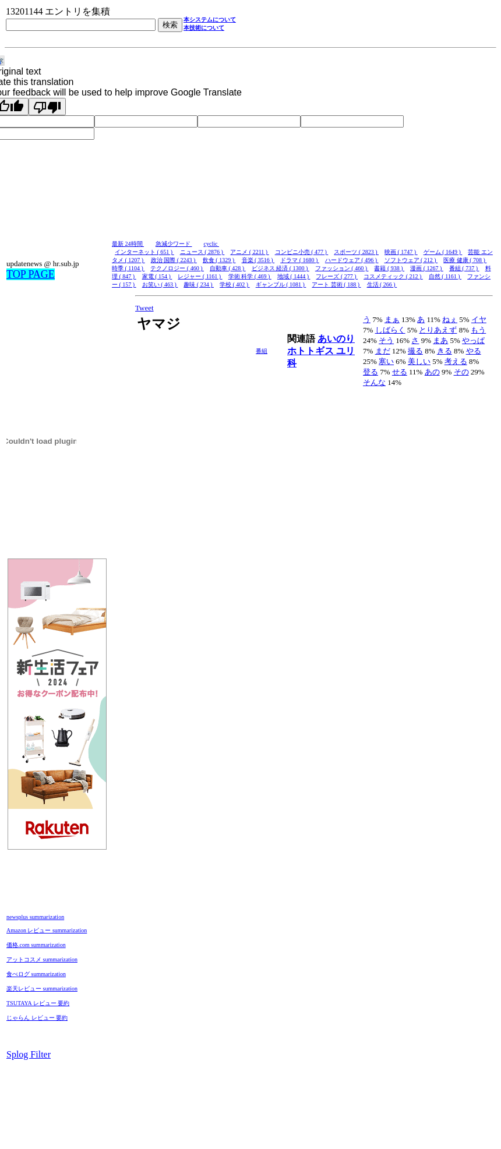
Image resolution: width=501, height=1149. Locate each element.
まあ (440, 340)
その (461, 371)
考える (455, 361)
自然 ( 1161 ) (445, 276)
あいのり (336, 339)
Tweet (144, 307)
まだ (382, 351)
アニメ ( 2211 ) (249, 252)
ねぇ (449, 319)
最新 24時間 (128, 244)
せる (399, 371)
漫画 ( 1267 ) (426, 268)
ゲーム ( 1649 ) (443, 252)
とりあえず (438, 330)
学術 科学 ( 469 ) (249, 276)
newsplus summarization (35, 917)
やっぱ (473, 340)
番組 (261, 351)
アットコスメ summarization (41, 959)
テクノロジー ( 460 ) (177, 268)
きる (444, 351)
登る (370, 371)
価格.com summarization (36, 945)
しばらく (390, 330)
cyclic (211, 244)
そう (386, 340)
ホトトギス (311, 351)
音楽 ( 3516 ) (258, 260)
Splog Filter (28, 1054)
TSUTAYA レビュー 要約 (37, 1003)
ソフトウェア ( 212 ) (411, 260)
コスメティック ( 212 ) (393, 276)
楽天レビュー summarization (41, 988)
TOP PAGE (30, 274)
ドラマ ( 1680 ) (299, 260)
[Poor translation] (47, 106)
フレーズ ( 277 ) (337, 276)
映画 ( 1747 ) (401, 252)
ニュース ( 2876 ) (202, 252)
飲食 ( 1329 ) (219, 260)
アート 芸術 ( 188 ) (336, 284)
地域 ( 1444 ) (294, 276)
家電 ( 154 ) (157, 276)
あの (432, 371)
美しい (419, 361)
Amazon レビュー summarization (46, 930)
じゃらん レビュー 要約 (37, 1017)
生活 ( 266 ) (382, 284)
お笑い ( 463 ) (160, 284)
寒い (386, 361)
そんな (374, 382)
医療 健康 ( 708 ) (464, 260)
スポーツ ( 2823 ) (356, 252)
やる (473, 351)
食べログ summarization (36, 974)
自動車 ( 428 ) (228, 268)
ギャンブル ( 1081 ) (281, 284)
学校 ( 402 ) (235, 284)
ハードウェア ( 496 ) (352, 260)
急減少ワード (174, 244)
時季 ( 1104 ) (128, 268)
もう (478, 330)
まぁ (392, 319)
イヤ (478, 319)
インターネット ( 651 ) (144, 252)
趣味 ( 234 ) (199, 284)
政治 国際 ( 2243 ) (174, 260)
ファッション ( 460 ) (342, 268)
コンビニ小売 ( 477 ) (302, 252)
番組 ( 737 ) (464, 268)
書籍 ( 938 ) (389, 268)
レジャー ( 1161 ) (200, 276)
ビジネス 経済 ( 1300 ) (280, 268)
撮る (415, 351)
